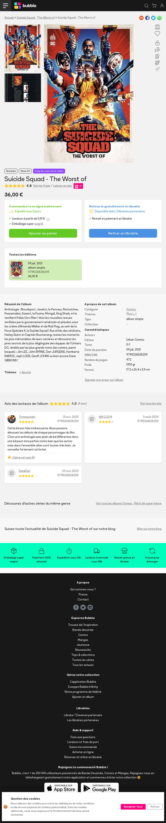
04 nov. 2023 (70, 471)
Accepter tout (133, 806)
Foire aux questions (83, 737)
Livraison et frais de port (83, 742)
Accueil (9, 17)
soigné (38, 224)
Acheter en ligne (83, 752)
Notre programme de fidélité (83, 692)
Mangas (83, 640)
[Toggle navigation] (6, 5)
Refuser (154, 806)
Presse (83, 594)
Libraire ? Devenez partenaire (83, 715)
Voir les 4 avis (41, 185)
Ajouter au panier (43, 233)
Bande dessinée (83, 630)
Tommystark (27, 417)
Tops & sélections (83, 655)
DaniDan (24, 471)
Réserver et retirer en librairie (83, 757)
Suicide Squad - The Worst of (36, 17)
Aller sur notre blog (149, 529)
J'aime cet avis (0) (23, 457)
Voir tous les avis (151, 403)
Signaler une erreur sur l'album (104, 380)
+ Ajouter (25, 372)
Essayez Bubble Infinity (83, 687)
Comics (131, 309)
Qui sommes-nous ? (83, 589)
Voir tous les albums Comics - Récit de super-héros (129, 503)
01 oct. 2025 (71, 417)
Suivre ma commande (83, 747)
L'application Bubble (83, 681)
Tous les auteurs (83, 665)
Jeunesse (83, 645)
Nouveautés (83, 650)
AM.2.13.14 (105, 417)
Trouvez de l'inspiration (83, 625)
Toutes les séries (83, 660)
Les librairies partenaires (83, 720)
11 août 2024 (151, 417)
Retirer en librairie (123, 233)
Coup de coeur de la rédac (49, 171)
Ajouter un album (83, 697)
